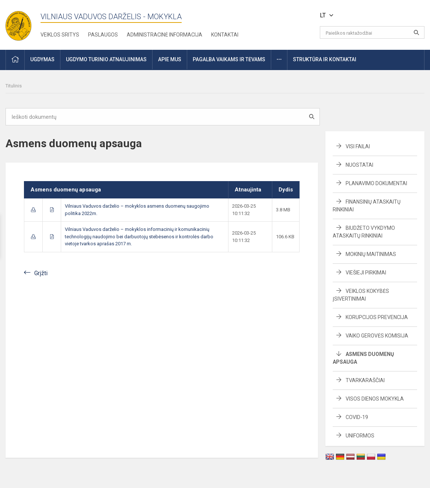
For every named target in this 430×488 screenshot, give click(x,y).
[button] (374, 15)
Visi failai (358, 146)
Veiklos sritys (60, 35)
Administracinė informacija (164, 35)
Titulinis (14, 86)
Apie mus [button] (169, 59)
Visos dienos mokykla (375, 399)
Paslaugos (103, 35)
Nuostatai (359, 165)
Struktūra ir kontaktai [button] (324, 59)
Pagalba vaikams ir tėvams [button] (229, 59)
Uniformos (360, 436)
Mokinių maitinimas (371, 254)
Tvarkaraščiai (365, 380)
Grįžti (41, 273)
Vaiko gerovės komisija (377, 336)
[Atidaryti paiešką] (416, 32)
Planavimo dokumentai (376, 183)
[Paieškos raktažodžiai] (372, 32)
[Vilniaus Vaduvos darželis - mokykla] (18, 23)
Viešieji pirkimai (366, 273)
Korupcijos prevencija (377, 317)
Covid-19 (357, 417)
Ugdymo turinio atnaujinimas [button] (106, 59)
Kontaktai (224, 35)
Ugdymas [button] (42, 59)
